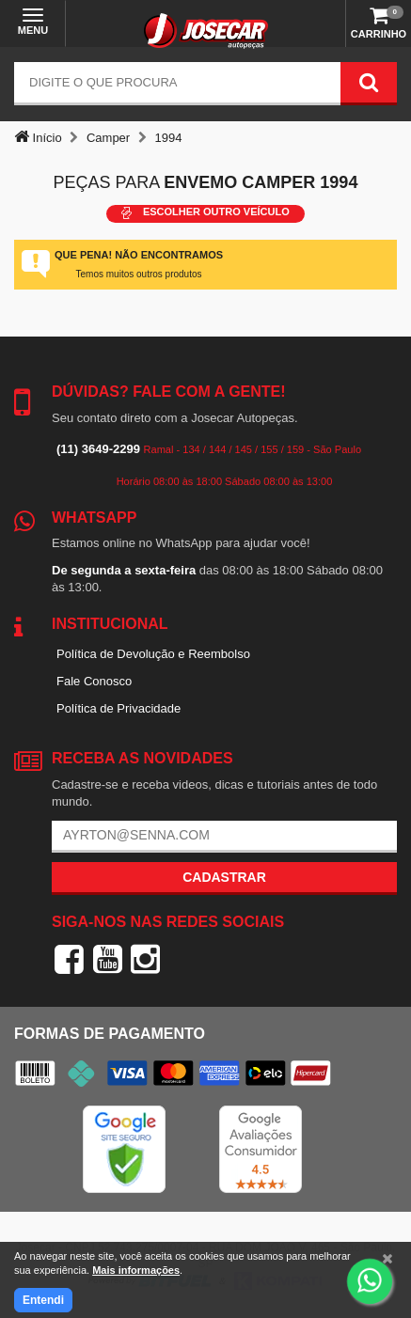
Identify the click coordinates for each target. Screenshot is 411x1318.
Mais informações (136, 1270)
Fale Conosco (94, 681)
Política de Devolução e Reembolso (153, 654)
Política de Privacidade (118, 708)
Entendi (43, 1300)
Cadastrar (224, 877)
